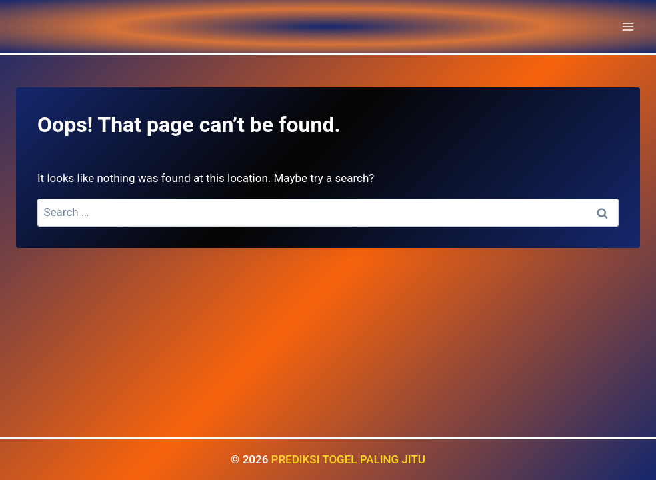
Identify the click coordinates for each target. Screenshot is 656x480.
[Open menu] (627, 26)
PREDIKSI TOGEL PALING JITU (348, 459)
